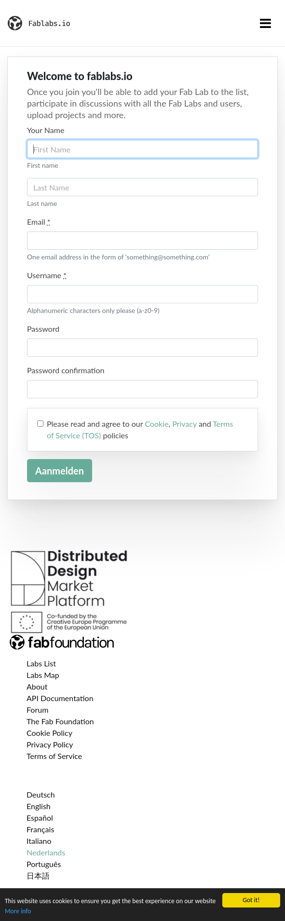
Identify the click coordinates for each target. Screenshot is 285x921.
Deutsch (41, 794)
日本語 (38, 875)
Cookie (156, 423)
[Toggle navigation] (265, 23)
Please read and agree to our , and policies (140, 429)
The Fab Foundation (60, 721)
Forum (37, 709)
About (37, 686)
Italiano (39, 840)
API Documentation (60, 698)
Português (44, 863)
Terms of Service (54, 755)
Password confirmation (65, 370)
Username (47, 275)
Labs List (41, 663)
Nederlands (46, 852)
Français (40, 829)
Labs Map (43, 674)
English (39, 806)
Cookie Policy (49, 732)
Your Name (45, 130)
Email (39, 221)
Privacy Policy (50, 744)
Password (43, 328)
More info (18, 911)
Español (40, 817)
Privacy (184, 423)
